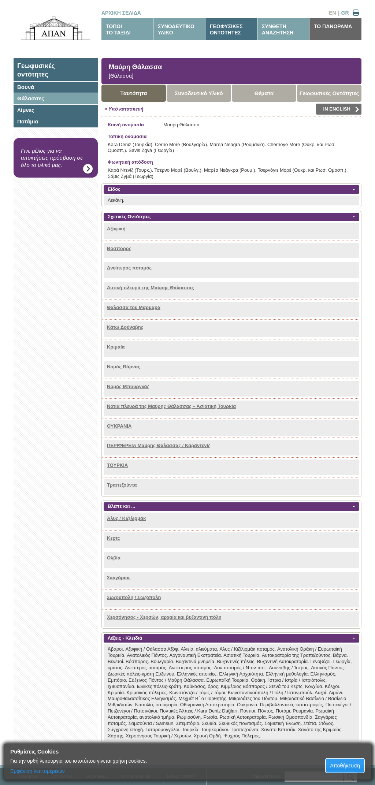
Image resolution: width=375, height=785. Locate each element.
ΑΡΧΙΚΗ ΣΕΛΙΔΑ (121, 13)
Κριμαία (116, 347)
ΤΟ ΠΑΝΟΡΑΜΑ (333, 26)
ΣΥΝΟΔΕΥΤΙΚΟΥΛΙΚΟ (176, 29)
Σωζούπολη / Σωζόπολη (134, 597)
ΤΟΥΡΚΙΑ (117, 465)
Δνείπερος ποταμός (129, 268)
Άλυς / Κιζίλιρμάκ (126, 518)
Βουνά (25, 87)
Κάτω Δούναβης (125, 327)
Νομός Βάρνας (123, 366)
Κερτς (113, 538)
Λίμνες (25, 110)
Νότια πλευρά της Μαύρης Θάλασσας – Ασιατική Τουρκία (171, 406)
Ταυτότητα (133, 93)
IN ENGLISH (341, 109)
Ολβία (113, 558)
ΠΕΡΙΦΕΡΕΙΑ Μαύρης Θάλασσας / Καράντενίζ (158, 445)
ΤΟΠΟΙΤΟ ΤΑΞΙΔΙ (118, 29)
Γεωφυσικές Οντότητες (329, 93)
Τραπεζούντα (122, 485)
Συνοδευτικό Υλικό (199, 93)
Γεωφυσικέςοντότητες (36, 70)
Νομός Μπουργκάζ (128, 386)
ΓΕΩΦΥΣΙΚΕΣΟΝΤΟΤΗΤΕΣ (226, 29)
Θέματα (264, 93)
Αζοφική (116, 228)
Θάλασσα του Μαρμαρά (133, 307)
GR (345, 13)
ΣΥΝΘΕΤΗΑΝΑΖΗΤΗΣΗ (277, 29)
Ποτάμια (27, 121)
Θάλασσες (30, 98)
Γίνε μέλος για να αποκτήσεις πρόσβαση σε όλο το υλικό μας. (52, 158)
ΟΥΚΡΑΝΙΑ (119, 426)
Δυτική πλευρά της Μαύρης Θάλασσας (150, 287)
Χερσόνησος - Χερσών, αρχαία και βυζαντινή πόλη (164, 617)
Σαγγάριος (119, 577)
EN (332, 13)
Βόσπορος (119, 248)
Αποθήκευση (345, 766)
